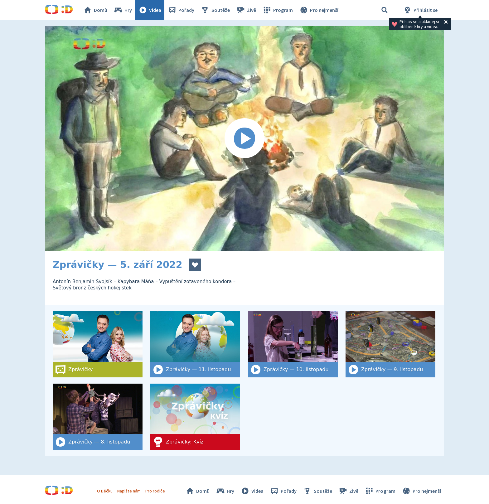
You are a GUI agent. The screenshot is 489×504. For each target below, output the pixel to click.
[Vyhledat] (384, 10)
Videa (149, 10)
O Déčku (105, 491)
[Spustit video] (244, 138)
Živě (246, 10)
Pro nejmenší (318, 10)
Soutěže (215, 10)
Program (277, 10)
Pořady (180, 10)
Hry (123, 10)
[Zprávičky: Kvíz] (195, 417)
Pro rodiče (155, 491)
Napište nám (128, 491)
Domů (95, 10)
